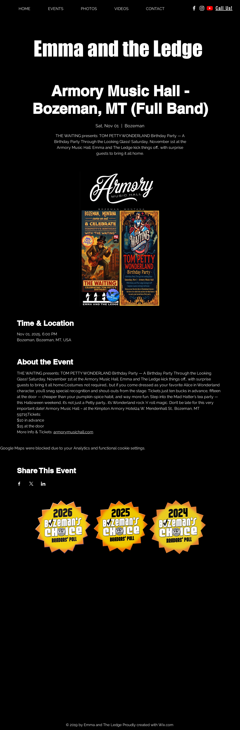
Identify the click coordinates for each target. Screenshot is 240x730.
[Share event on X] (31, 484)
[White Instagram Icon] (202, 8)
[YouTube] (210, 8)
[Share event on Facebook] (19, 484)
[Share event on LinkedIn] (43, 484)
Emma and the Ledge (118, 48)
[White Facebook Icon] (194, 8)
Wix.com (165, 725)
